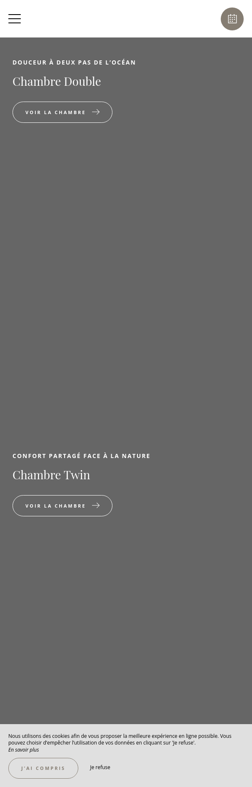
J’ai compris (43, 768)
